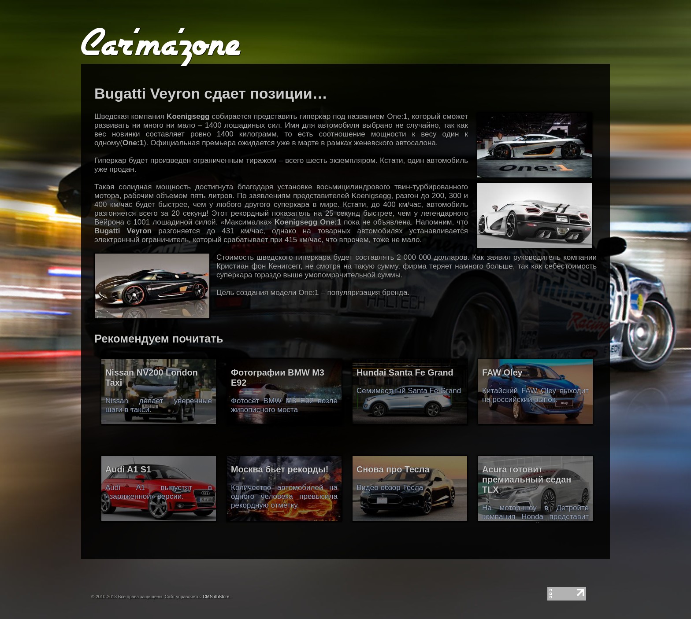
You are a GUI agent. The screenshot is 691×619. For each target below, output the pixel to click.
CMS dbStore (216, 596)
